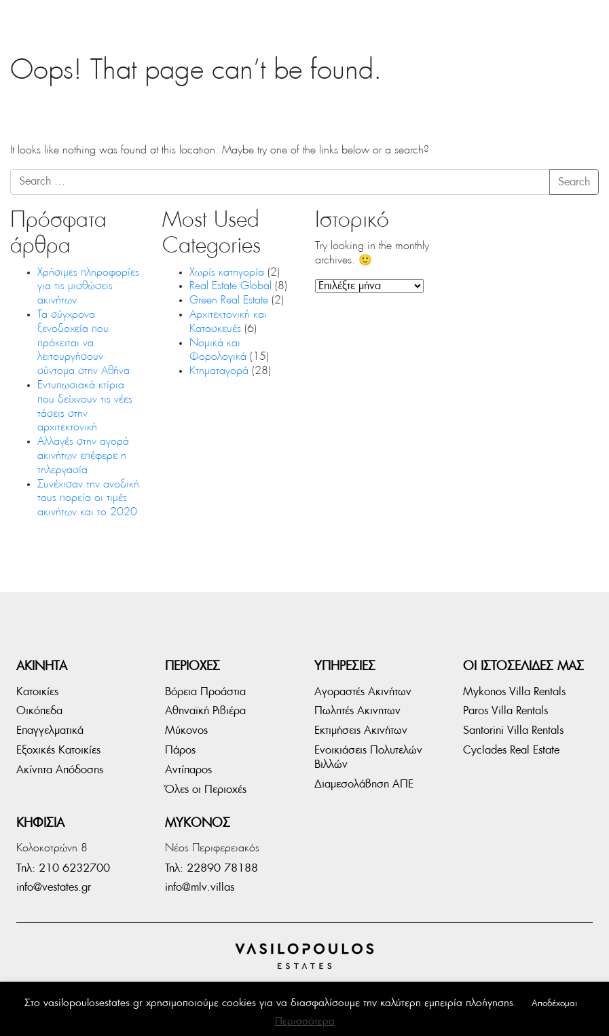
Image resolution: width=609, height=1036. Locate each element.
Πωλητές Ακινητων (357, 710)
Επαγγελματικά (50, 730)
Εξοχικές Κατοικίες (58, 750)
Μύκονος (186, 730)
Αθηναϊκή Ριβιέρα (205, 710)
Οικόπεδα (39, 710)
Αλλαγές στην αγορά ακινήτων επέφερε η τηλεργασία (83, 456)
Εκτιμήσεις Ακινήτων (360, 730)
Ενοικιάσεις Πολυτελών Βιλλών (368, 757)
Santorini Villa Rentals (513, 730)
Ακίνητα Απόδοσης (59, 769)
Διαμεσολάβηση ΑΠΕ (363, 784)
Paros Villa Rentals (505, 710)
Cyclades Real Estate (511, 750)
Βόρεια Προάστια (205, 691)
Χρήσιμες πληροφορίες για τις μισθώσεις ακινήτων (88, 287)
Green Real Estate (228, 300)
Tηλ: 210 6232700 (63, 868)
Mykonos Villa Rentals (514, 691)
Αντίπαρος (188, 769)
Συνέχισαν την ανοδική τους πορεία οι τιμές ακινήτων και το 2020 (89, 499)
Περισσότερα (305, 1021)
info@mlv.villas (199, 887)
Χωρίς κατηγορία (226, 272)
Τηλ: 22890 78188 (211, 868)
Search (574, 182)
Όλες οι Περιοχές (205, 789)
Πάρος (180, 750)
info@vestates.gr (53, 887)
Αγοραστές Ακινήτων (362, 691)
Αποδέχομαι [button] (554, 1003)
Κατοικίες (37, 691)
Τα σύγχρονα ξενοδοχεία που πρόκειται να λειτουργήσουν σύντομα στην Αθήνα (83, 343)
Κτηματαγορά (218, 371)
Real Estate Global (230, 286)
